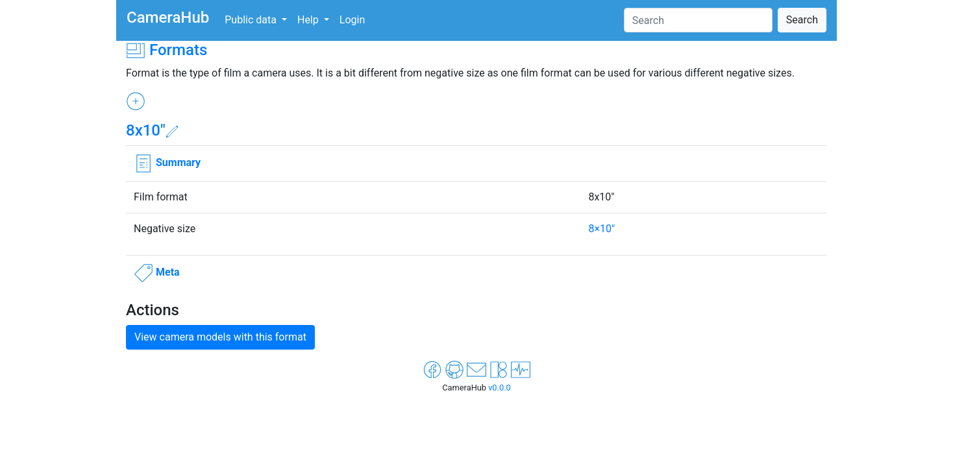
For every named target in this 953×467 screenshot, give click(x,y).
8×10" (601, 228)
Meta (168, 272)
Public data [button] (252, 20)
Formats (178, 50)
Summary (178, 162)
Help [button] (309, 20)
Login (352, 20)
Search (802, 20)
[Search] (698, 20)
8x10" (146, 130)
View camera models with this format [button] (220, 337)
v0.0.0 (499, 387)
